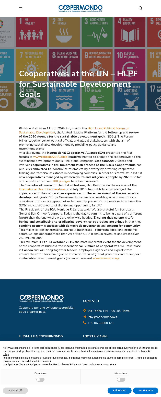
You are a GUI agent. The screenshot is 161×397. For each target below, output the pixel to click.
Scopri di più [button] (15, 390)
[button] (140, 8)
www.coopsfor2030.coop (50, 157)
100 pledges (61, 181)
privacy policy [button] (129, 347)
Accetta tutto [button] (145, 390)
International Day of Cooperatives (42, 189)
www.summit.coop (105, 258)
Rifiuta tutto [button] (119, 390)
